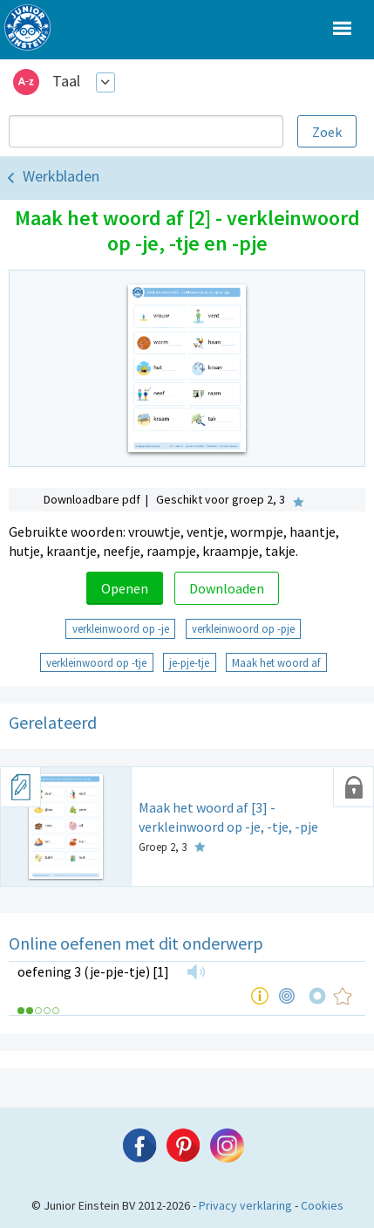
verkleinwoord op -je (120, 628)
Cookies (322, 1205)
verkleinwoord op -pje (243, 628)
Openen (124, 588)
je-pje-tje (189, 662)
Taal (66, 81)
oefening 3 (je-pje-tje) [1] (93, 971)
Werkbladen (61, 176)
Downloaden (226, 588)
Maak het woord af (276, 662)
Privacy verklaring (245, 1205)
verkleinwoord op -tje (96, 662)
